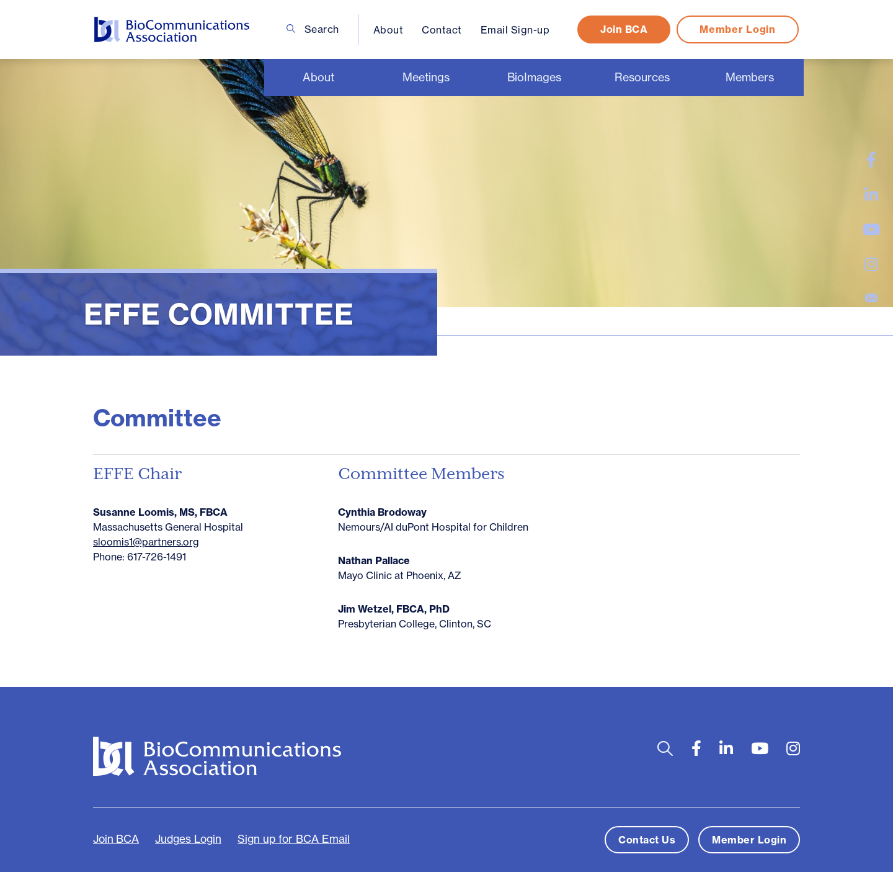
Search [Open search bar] (313, 29)
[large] (871, 160)
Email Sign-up (515, 30)
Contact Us (646, 840)
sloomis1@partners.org (146, 542)
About (388, 30)
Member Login (737, 29)
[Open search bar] (665, 749)
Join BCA (623, 29)
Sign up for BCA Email (294, 839)
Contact (442, 30)
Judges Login (188, 839)
